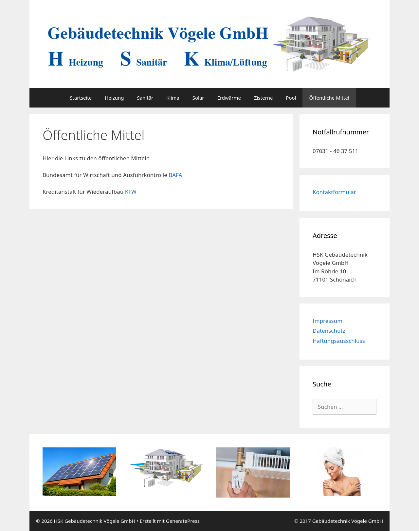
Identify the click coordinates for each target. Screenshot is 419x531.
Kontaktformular (334, 192)
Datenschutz (329, 330)
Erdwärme (229, 97)
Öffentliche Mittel (329, 97)
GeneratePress (183, 521)
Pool (291, 97)
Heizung (114, 97)
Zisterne (263, 97)
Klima (172, 97)
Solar (198, 97)
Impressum (327, 320)
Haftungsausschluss (339, 340)
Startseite (81, 97)
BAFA (175, 175)
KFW (131, 191)
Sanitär (145, 97)
